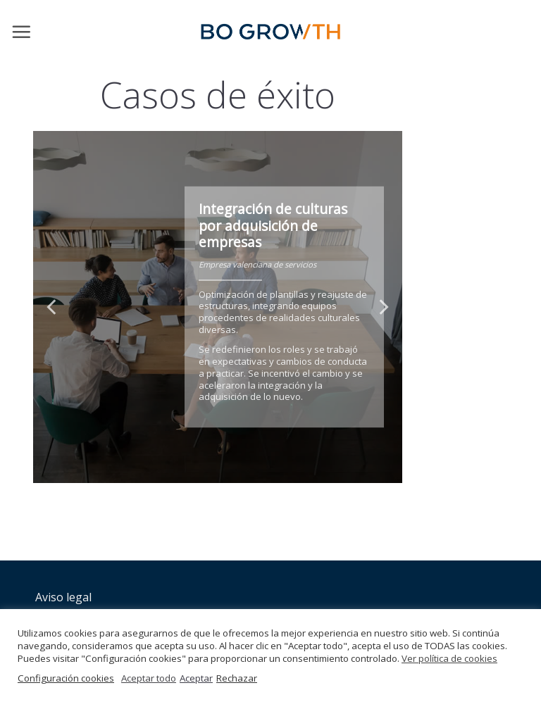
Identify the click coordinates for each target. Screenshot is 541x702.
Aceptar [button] (196, 678)
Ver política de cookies (449, 658)
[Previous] (53, 307)
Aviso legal (63, 597)
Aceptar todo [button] (148, 678)
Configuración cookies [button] (66, 678)
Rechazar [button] (236, 678)
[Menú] (21, 31)
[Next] (382, 307)
